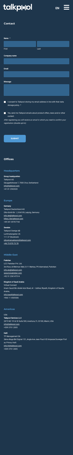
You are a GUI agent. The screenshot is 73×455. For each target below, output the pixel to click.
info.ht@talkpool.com (13, 346)
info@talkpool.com (12, 186)
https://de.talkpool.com (13, 219)
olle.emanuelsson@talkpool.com (17, 240)
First (5, 49)
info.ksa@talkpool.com (13, 295)
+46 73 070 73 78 (11, 243)
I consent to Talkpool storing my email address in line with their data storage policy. (36, 103)
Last (39, 49)
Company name (10, 56)
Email (6, 69)
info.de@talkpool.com (13, 216)
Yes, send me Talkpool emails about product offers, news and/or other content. (36, 114)
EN (57, 8)
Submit (15, 138)
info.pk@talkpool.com (13, 270)
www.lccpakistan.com (13, 273)
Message (7, 82)
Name (7, 38)
